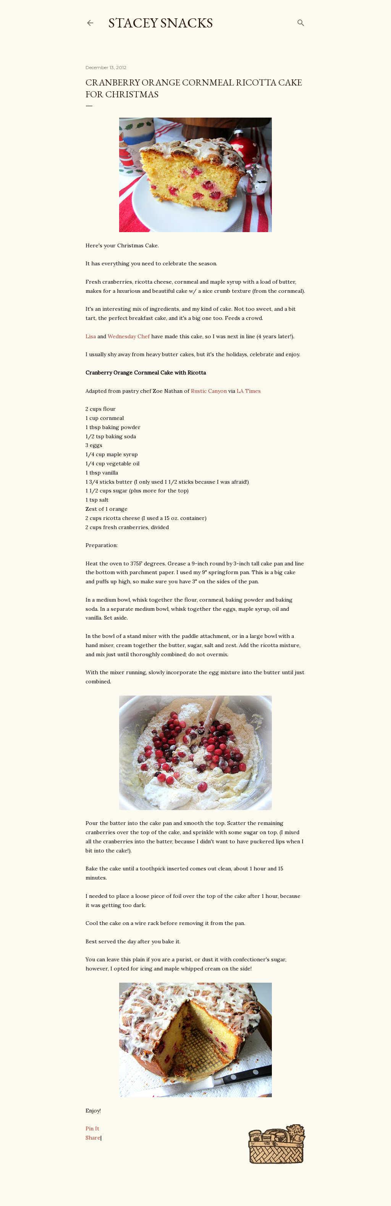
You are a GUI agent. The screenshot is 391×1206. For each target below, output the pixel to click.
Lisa (91, 336)
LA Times (249, 390)
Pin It (92, 1128)
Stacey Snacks (160, 23)
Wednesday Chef (129, 336)
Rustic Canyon (209, 390)
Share (93, 1137)
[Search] (300, 21)
